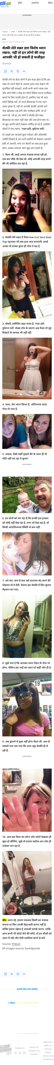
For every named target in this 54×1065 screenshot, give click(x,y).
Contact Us (34, 1050)
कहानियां (35, 2)
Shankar (6, 63)
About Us (34, 1047)
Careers (34, 1054)
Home (5, 31)
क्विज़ (50, 2)
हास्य (13, 31)
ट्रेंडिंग (20, 2)
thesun (16, 944)
